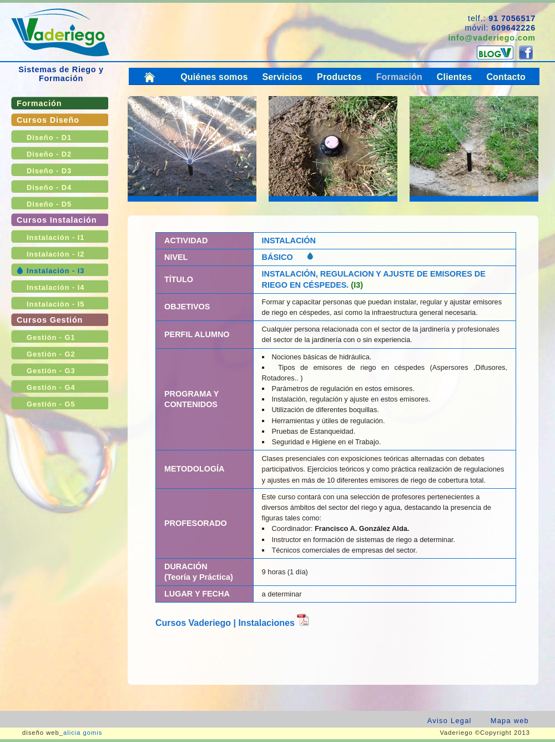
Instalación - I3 (55, 271)
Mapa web (510, 720)
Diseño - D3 (49, 171)
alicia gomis (83, 732)
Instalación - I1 (55, 237)
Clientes (454, 77)
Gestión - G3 (51, 371)
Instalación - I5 (55, 304)
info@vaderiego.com (492, 37)
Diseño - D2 (49, 154)
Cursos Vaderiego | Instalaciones (232, 623)
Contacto (506, 77)
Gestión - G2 (51, 354)
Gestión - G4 (51, 387)
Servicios (282, 77)
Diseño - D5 (49, 204)
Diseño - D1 (49, 137)
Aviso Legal (449, 720)
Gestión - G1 (51, 337)
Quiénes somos (214, 77)
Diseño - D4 (49, 187)
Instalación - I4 (55, 287)
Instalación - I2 (55, 254)
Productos (339, 77)
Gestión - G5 (51, 404)
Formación (39, 103)
